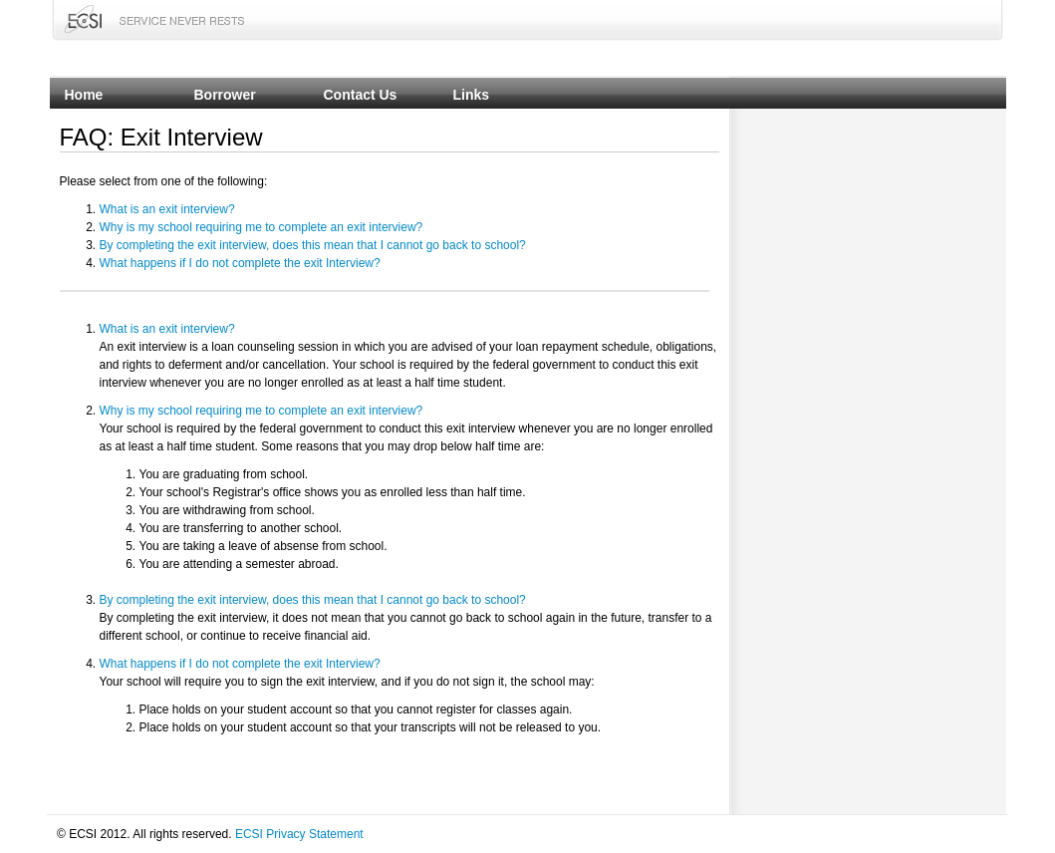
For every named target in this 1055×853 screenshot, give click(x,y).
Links (471, 95)
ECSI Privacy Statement (299, 834)
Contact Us (360, 95)
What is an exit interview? (167, 209)
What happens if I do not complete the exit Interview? (240, 263)
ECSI (83, 19)
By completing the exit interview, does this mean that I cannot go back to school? (313, 245)
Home (84, 95)
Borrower (225, 95)
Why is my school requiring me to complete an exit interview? (261, 227)
